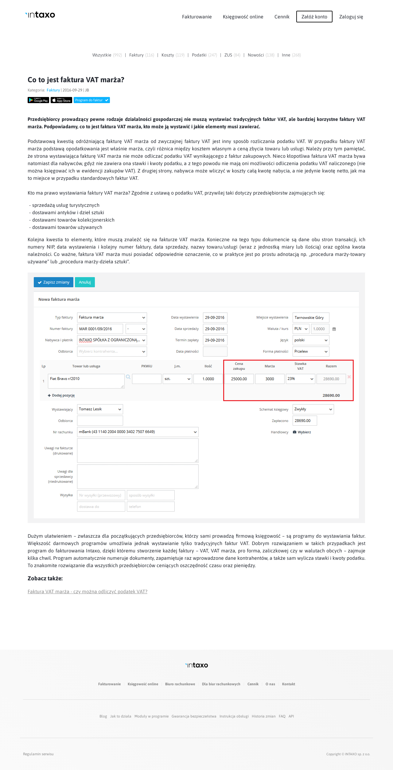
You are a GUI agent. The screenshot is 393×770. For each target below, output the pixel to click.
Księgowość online (243, 16)
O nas (270, 684)
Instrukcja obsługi (234, 716)
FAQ (282, 716)
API (291, 716)
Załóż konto (314, 16)
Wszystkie (101, 54)
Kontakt (288, 684)
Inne (286, 54)
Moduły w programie (151, 716)
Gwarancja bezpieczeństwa (194, 716)
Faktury (136, 54)
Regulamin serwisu (38, 754)
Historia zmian (264, 716)
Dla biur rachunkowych (221, 684)
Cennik (282, 16)
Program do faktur (91, 100)
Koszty (167, 54)
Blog (103, 716)
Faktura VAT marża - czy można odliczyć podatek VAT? (87, 591)
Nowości (256, 54)
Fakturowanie (197, 16)
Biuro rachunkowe (180, 684)
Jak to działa (120, 716)
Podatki (199, 54)
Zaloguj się (351, 16)
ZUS (228, 54)
